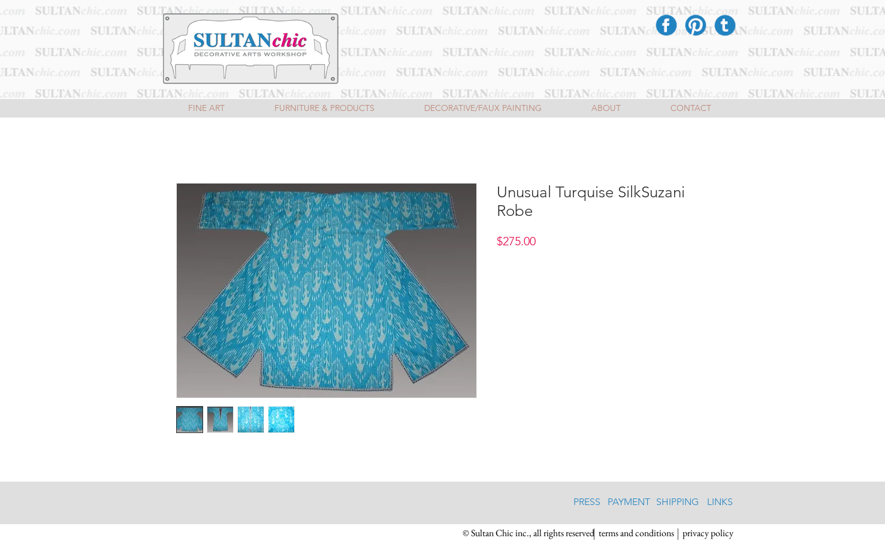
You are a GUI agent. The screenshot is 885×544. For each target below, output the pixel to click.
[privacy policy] (708, 533)
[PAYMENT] (628, 502)
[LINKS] (719, 502)
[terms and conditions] (636, 533)
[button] (528, 533)
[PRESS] (586, 502)
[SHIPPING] (677, 502)
